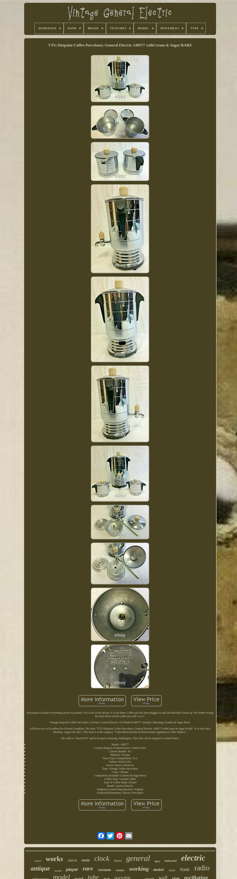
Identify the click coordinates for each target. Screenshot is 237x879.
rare (88, 868)
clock (101, 858)
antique (40, 868)
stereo (117, 860)
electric (193, 857)
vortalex (120, 870)
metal (38, 860)
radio (202, 868)
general (138, 858)
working (139, 869)
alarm (72, 860)
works (54, 858)
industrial (171, 860)
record (58, 870)
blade (185, 869)
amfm (172, 870)
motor (158, 869)
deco (157, 861)
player (72, 869)
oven (86, 860)
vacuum (104, 870)
